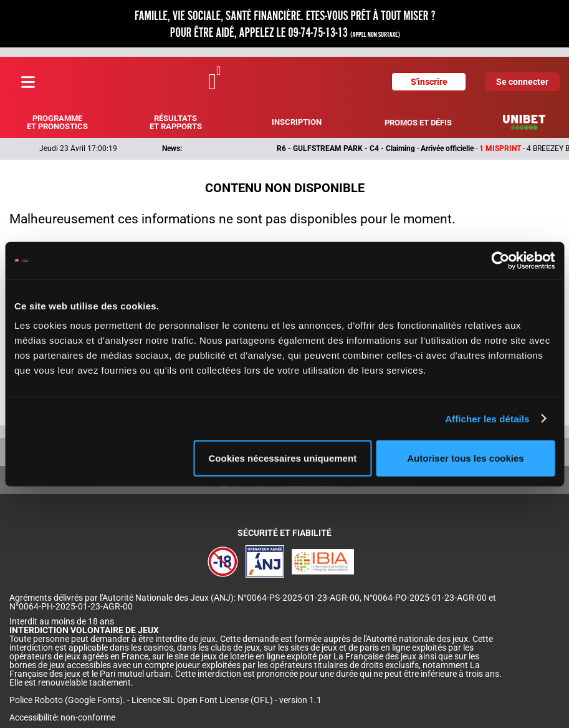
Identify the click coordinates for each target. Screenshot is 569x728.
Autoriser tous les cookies (465, 458)
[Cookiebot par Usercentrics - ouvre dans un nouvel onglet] (500, 260)
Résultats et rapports (176, 122)
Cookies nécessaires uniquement (283, 458)
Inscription (297, 122)
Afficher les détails (487, 418)
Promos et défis (418, 122)
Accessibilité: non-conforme (62, 717)
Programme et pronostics (57, 122)
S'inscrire (429, 82)
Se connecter (522, 82)
